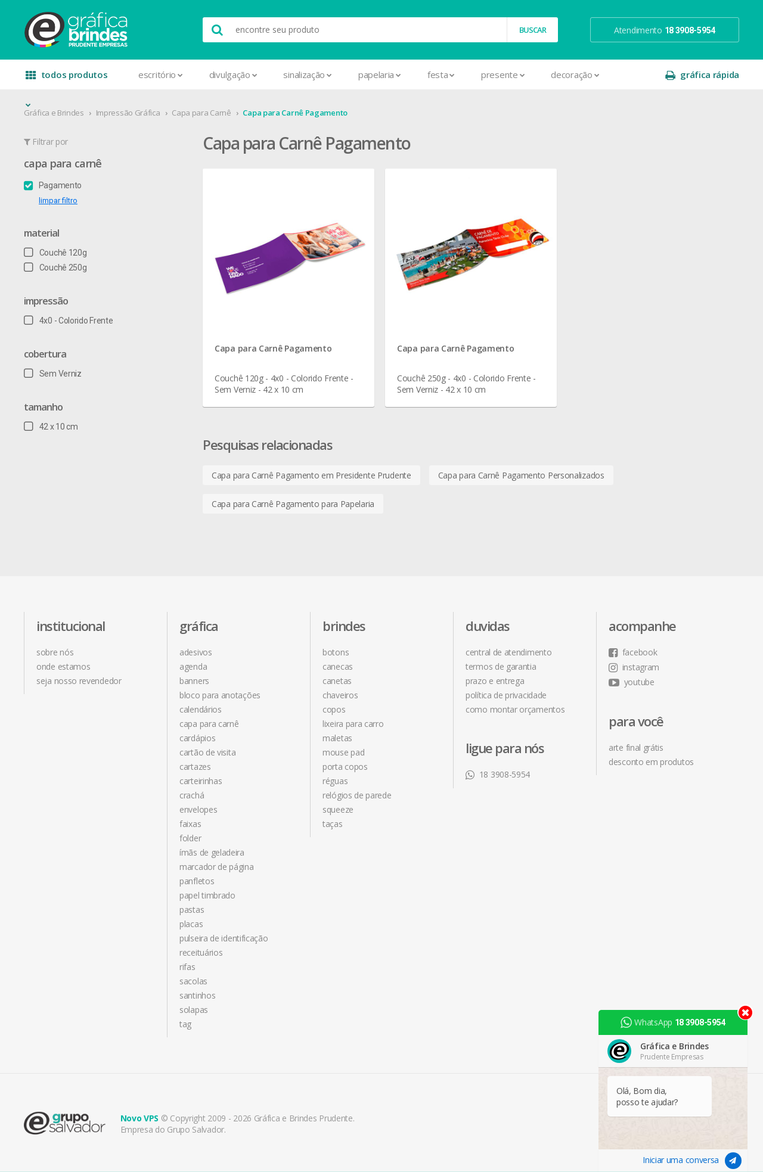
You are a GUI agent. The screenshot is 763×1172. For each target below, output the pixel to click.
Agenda (193, 666)
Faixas (190, 823)
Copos (334, 709)
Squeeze (337, 809)
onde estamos (63, 666)
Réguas (335, 780)
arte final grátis (636, 747)
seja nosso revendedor (79, 680)
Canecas (337, 666)
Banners (194, 680)
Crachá (191, 795)
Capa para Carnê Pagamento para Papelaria (293, 503)
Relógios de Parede (357, 795)
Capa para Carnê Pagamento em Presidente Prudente (311, 475)
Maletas (337, 738)
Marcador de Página (216, 866)
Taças (332, 823)
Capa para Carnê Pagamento (295, 112)
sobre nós (54, 652)
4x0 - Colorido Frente (68, 320)
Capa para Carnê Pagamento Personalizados (521, 475)
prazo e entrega (495, 680)
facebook (633, 652)
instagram (634, 667)
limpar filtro (58, 200)
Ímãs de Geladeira (211, 852)
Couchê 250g (55, 267)
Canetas (337, 680)
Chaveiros (340, 695)
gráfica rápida (702, 75)
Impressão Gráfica (128, 112)
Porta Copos (345, 766)
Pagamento (53, 185)
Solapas (193, 1009)
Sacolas (193, 981)
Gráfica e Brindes (54, 112)
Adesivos (195, 652)
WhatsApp (673, 1022)
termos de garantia (501, 666)
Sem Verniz (53, 373)
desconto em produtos (651, 761)
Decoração (575, 74)
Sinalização (307, 74)
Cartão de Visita (207, 752)
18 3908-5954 (498, 774)
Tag (185, 1024)
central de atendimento (508, 652)
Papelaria (379, 74)
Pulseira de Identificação (223, 938)
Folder (190, 838)
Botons (335, 652)
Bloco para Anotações (219, 695)
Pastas (191, 909)
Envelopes (198, 809)
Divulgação (233, 74)
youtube (632, 682)
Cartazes (195, 766)
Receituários (200, 952)
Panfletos (196, 881)
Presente (503, 74)
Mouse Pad (343, 752)
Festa (441, 74)
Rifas (187, 966)
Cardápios (197, 738)
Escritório (160, 74)
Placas (191, 923)
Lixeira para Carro (353, 723)
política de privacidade (506, 695)
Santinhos (197, 995)
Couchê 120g (55, 252)
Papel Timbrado (207, 895)
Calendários (200, 709)
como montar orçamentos (515, 709)
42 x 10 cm (51, 426)
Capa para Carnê (201, 112)
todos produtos (67, 79)
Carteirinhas (200, 780)
